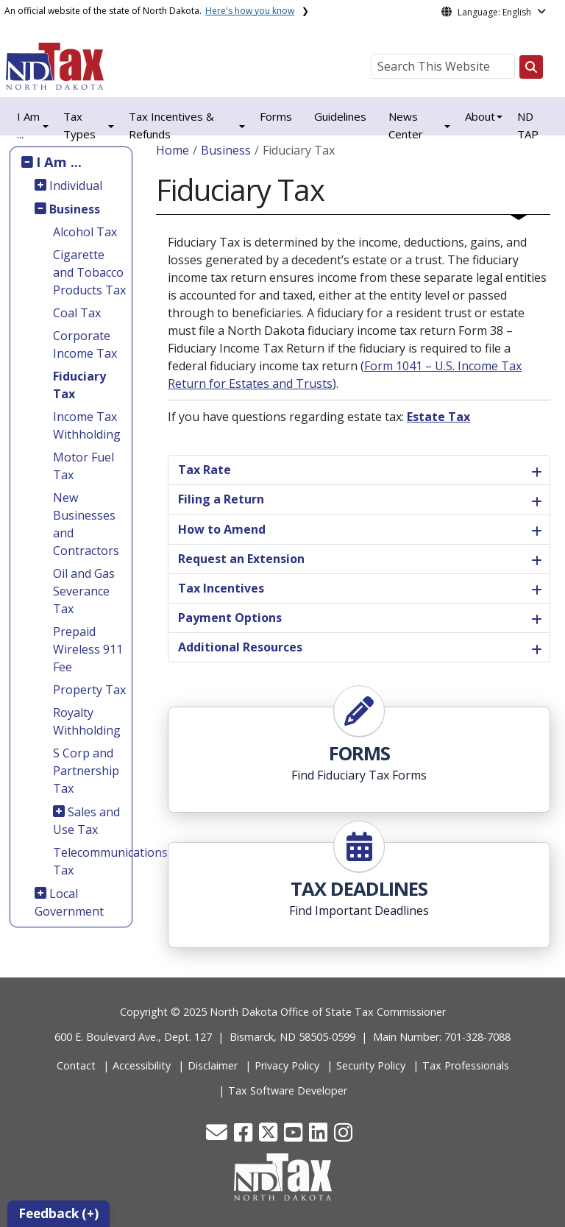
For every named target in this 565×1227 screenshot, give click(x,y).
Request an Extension (241, 559)
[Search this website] (531, 67)
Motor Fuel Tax (83, 466)
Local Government (69, 902)
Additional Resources (240, 647)
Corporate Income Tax (85, 344)
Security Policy (370, 1065)
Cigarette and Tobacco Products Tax (89, 272)
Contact (76, 1065)
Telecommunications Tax (90, 861)
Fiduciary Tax (79, 385)
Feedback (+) (58, 1213)
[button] (218, 1136)
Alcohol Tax (85, 232)
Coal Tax (77, 313)
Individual (75, 185)
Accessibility (142, 1065)
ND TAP (528, 125)
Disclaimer (213, 1065)
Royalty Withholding (87, 721)
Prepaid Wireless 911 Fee (88, 649)
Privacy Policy (287, 1065)
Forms (276, 116)
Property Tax (89, 690)
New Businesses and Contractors (86, 524)
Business (74, 209)
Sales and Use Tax (87, 821)
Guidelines (340, 116)
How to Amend (222, 529)
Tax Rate (204, 470)
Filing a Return (221, 499)
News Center (405, 125)
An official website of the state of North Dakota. (149, 10)
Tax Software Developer (287, 1090)
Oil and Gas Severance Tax (84, 591)
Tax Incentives (221, 588)
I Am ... (59, 161)
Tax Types (79, 125)
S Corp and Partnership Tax (86, 770)
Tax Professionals (465, 1065)
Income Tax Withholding (87, 425)
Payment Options (230, 617)
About (480, 116)
